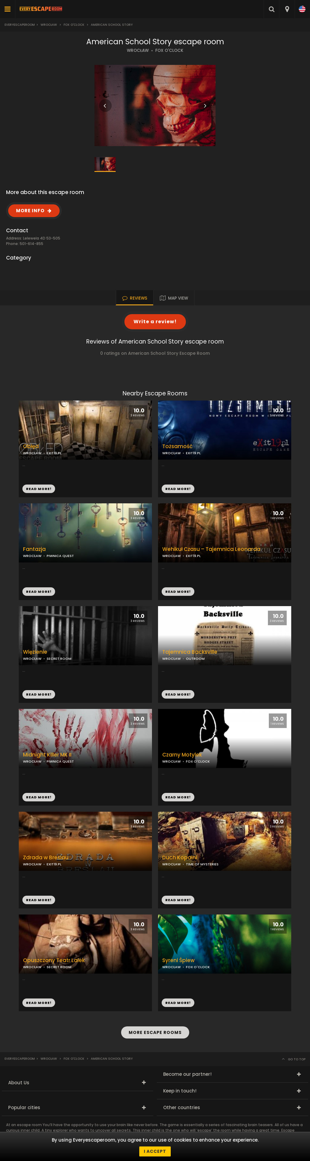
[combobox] (287, 9)
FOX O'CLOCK (169, 50)
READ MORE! (178, 488)
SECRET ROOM (59, 658)
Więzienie (35, 652)
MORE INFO (30, 210)
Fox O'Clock (74, 24)
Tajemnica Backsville (189, 652)
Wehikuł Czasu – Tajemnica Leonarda (211, 549)
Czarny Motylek (182, 755)
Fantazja (34, 549)
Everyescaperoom (20, 24)
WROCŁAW (138, 50)
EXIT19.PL (193, 453)
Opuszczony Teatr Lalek (54, 960)
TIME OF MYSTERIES (202, 864)
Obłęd (31, 446)
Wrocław (49, 24)
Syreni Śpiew (178, 960)
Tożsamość (177, 446)
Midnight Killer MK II (47, 755)
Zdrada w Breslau (45, 857)
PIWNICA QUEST (60, 555)
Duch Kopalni (179, 857)
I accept (155, 1151)
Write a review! (155, 321)
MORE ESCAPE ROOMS (155, 1032)
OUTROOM (195, 658)
